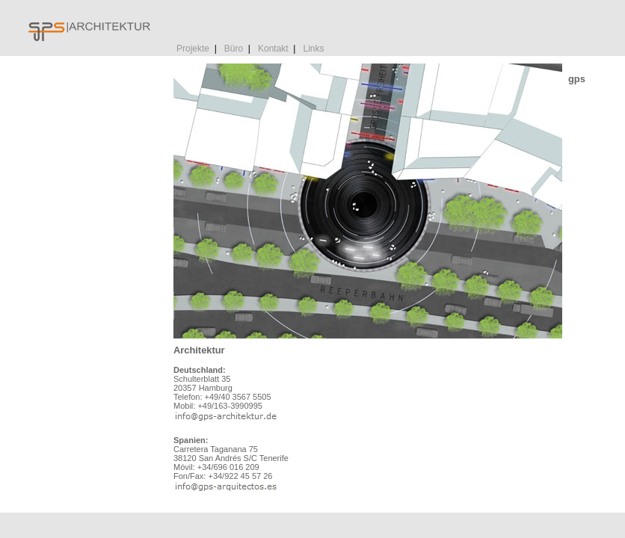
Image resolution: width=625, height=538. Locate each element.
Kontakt (273, 48)
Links (313, 48)
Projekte (192, 48)
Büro (233, 48)
